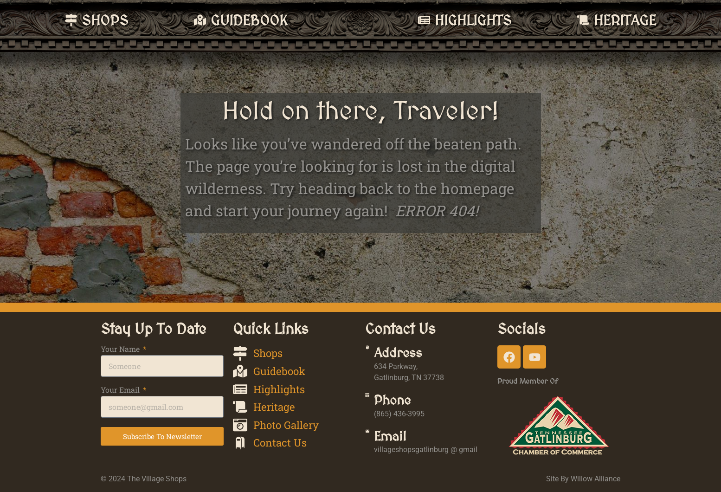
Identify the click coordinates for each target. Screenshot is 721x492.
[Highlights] (485, 20)
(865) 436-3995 (417, 413)
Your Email (121, 390)
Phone (410, 400)
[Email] (376, 440)
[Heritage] (614, 20)
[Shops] (40, 20)
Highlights (534, 20)
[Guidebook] (139, 20)
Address (416, 353)
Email (408, 436)
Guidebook (188, 20)
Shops (74, 20)
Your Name (121, 349)
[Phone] (376, 403)
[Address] (376, 356)
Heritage (655, 20)
